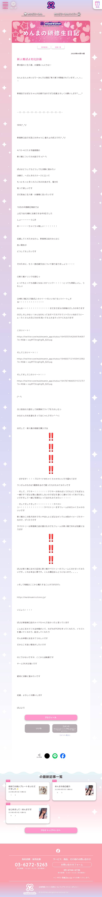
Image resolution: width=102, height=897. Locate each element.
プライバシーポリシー (70, 887)
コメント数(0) (64, 735)
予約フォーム (67, 877)
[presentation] (51, 744)
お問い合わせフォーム (72, 864)
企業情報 (42, 887)
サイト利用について (53, 887)
